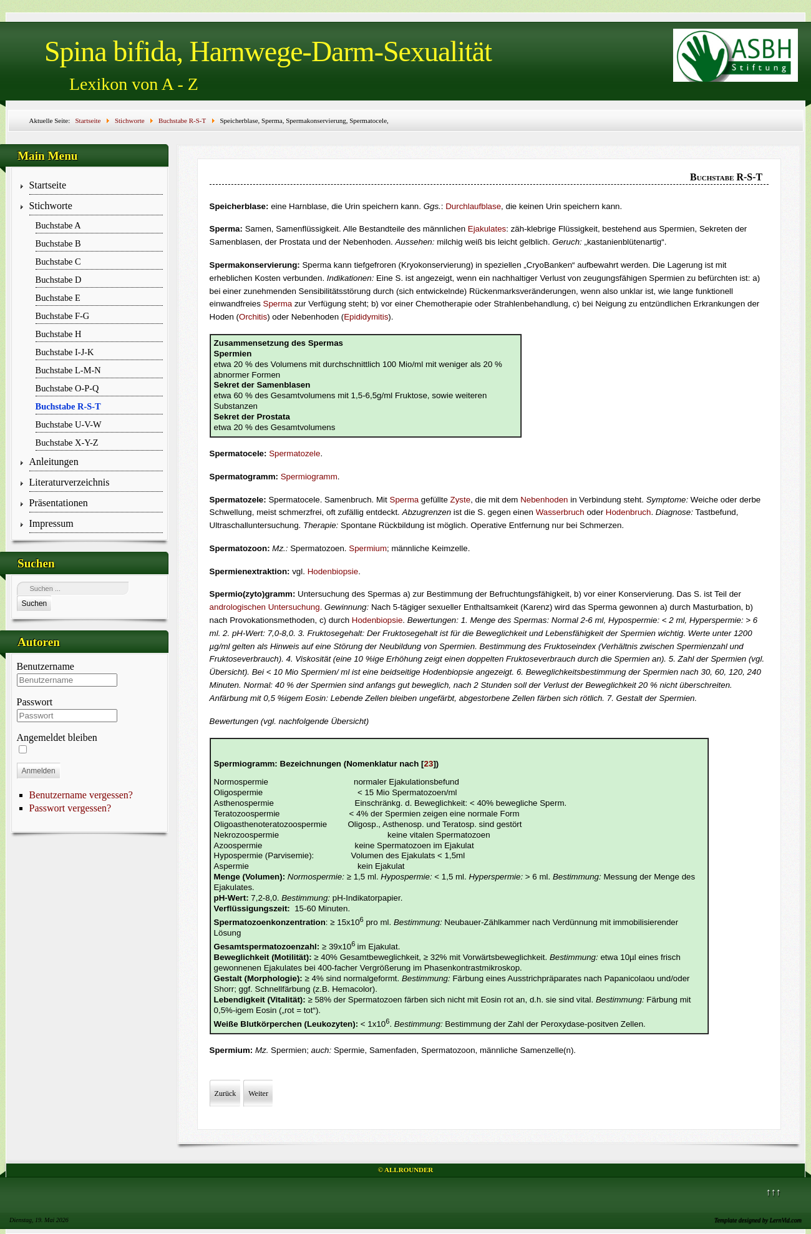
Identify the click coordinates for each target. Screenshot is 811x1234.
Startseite (48, 185)
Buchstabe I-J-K (65, 352)
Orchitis (253, 316)
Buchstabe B (58, 243)
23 (429, 763)
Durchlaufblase (473, 206)
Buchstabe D (59, 280)
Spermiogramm (309, 476)
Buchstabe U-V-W (69, 424)
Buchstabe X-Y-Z (67, 443)
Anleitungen (54, 461)
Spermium (368, 548)
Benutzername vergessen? (81, 795)
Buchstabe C (58, 262)
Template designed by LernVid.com (758, 1220)
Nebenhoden (544, 499)
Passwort (35, 702)
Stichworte (50, 205)
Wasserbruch (560, 512)
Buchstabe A (58, 225)
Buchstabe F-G (63, 316)
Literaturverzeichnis (69, 482)
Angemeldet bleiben (57, 737)
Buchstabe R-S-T (68, 406)
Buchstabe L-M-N (68, 370)
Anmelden (39, 770)
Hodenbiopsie (333, 571)
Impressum (51, 523)
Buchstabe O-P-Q (67, 388)
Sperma (278, 303)
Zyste (460, 499)
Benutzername (45, 666)
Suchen (34, 603)
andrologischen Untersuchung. (266, 607)
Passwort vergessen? (70, 808)
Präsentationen (58, 502)
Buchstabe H (59, 334)
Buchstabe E (58, 298)
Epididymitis (366, 316)
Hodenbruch (628, 512)
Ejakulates (487, 228)
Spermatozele (294, 453)
